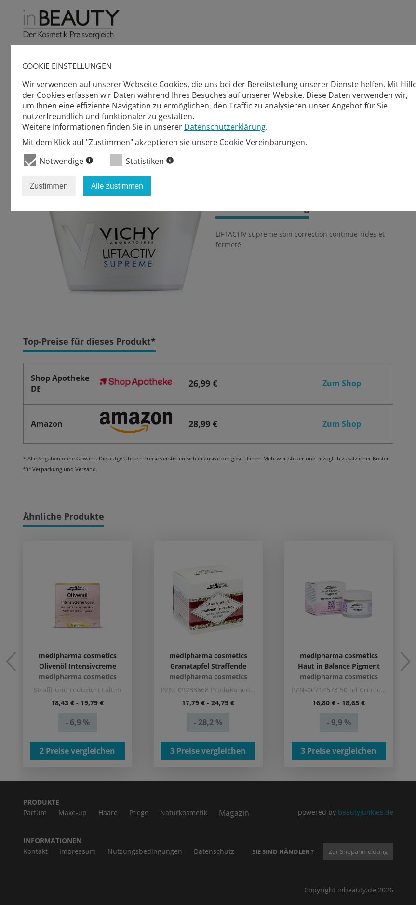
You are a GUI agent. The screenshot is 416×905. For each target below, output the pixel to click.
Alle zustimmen (117, 186)
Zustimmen (49, 186)
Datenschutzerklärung (225, 127)
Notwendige (58, 160)
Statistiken (142, 160)
